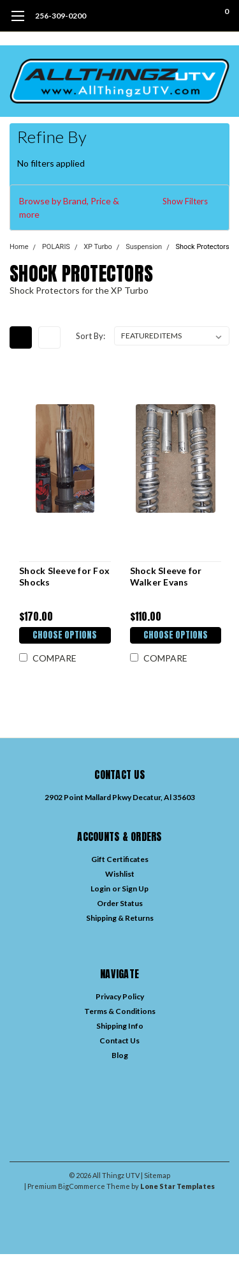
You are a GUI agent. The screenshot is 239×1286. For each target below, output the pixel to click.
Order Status (120, 903)
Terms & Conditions (120, 1011)
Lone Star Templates (177, 1186)
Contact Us (119, 1040)
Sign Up (135, 888)
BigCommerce (81, 1186)
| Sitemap (155, 1175)
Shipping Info (119, 1026)
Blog (120, 1055)
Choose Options (65, 635)
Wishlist (119, 874)
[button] (119, 208)
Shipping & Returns (120, 918)
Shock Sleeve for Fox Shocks (64, 576)
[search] (175, 16)
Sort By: (90, 336)
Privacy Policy (120, 996)
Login (100, 888)
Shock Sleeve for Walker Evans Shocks (166, 576)
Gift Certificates (119, 859)
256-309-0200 (60, 15)
